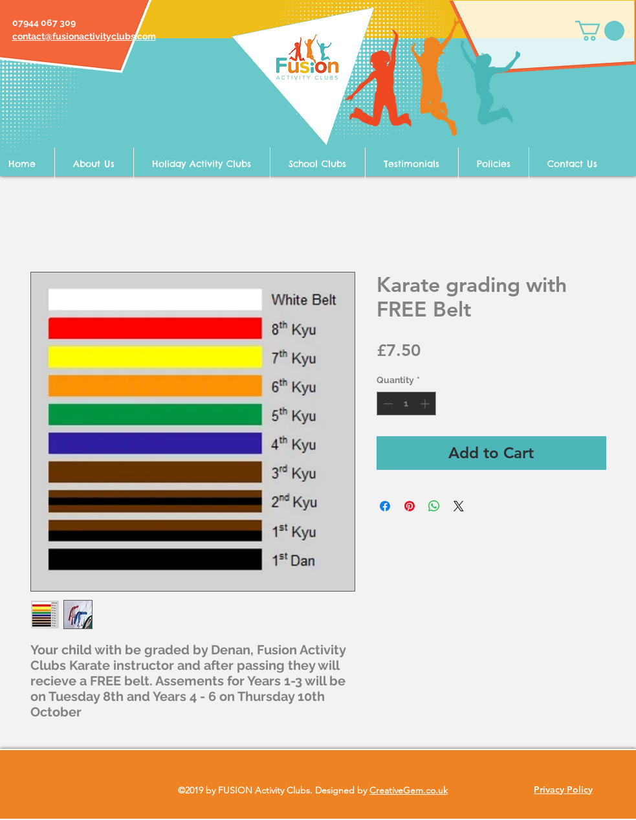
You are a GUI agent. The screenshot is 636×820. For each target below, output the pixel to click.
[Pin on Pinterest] (409, 506)
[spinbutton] (406, 403)
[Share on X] (458, 506)
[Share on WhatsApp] (434, 506)
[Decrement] (386, 403)
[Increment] (426, 403)
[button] (599, 31)
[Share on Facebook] (385, 506)
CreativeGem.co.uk (408, 790)
